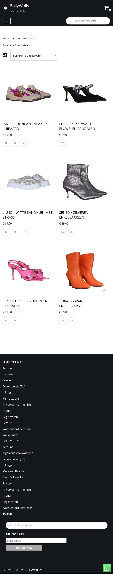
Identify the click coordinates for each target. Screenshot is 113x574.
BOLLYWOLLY (32, 570)
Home (6, 38)
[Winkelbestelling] (34, 56)
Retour (7, 423)
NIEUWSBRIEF (15, 534)
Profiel (7, 411)
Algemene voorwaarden (18, 453)
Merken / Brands (13, 472)
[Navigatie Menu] (7, 21)
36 (6, 232)
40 (15, 143)
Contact (8, 380)
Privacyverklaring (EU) (17, 405)
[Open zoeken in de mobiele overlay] (88, 21)
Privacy (7, 484)
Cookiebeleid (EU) (14, 386)
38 (15, 320)
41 (24, 143)
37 (6, 143)
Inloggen (8, 393)
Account (8, 368)
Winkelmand (11, 435)
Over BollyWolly (13, 478)
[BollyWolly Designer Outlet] (16, 7)
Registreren (10, 417)
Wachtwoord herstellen (18, 429)
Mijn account (11, 399)
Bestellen (9, 374)
